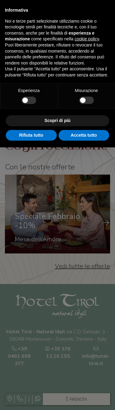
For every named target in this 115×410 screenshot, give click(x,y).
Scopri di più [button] (57, 120)
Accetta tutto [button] (84, 135)
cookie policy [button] (87, 38)
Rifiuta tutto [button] (31, 135)
